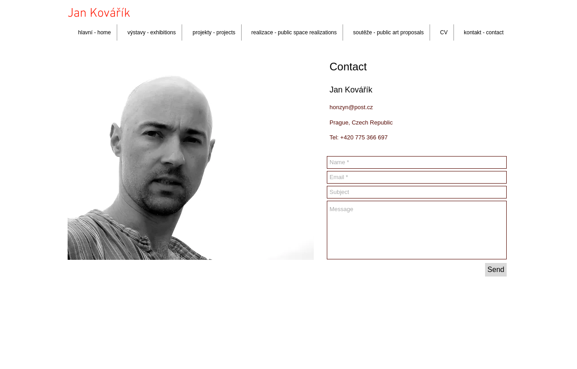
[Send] (496, 270)
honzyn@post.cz (351, 107)
